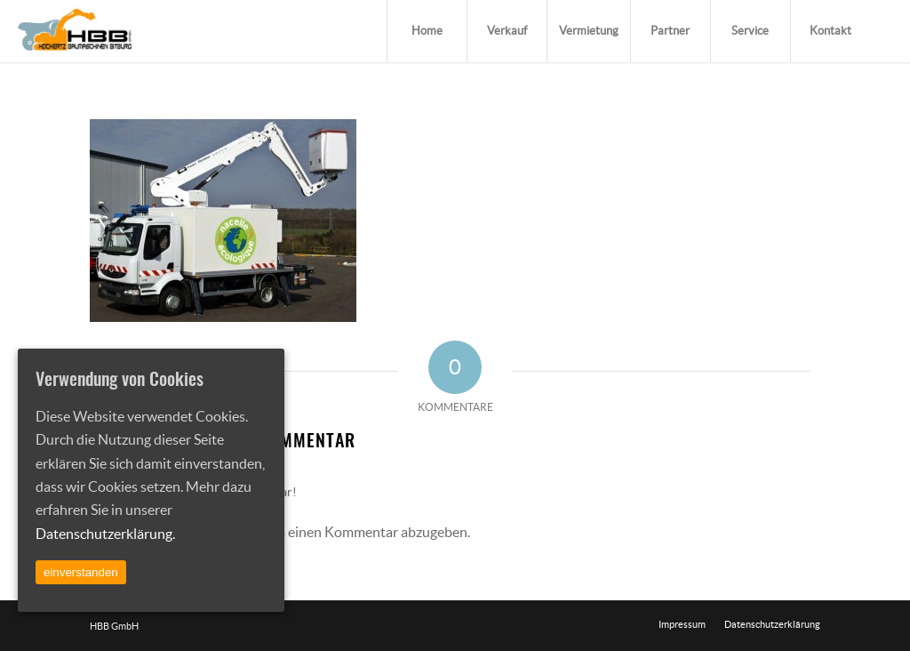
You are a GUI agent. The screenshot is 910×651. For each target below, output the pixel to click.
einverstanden (81, 572)
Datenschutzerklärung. (105, 534)
